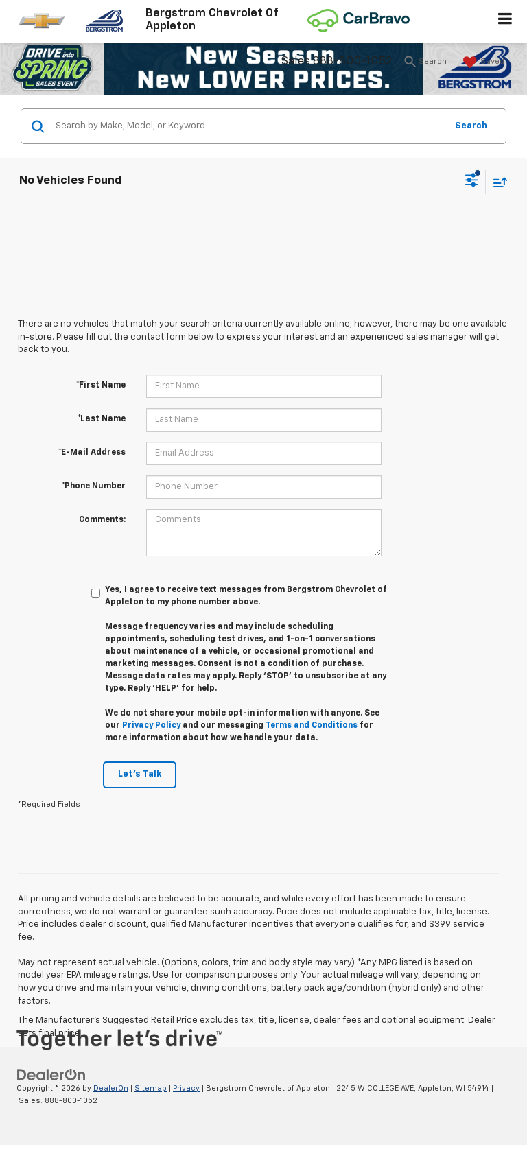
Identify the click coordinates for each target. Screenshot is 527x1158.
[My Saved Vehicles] (482, 62)
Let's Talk (139, 774)
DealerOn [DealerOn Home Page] (110, 1088)
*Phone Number (94, 486)
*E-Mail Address (92, 453)
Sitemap (150, 1088)
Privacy (186, 1088)
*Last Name (102, 419)
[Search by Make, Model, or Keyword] (248, 126)
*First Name (101, 385)
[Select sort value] (497, 182)
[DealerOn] (51, 1074)
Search (471, 125)
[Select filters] (471, 182)
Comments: (102, 520)
